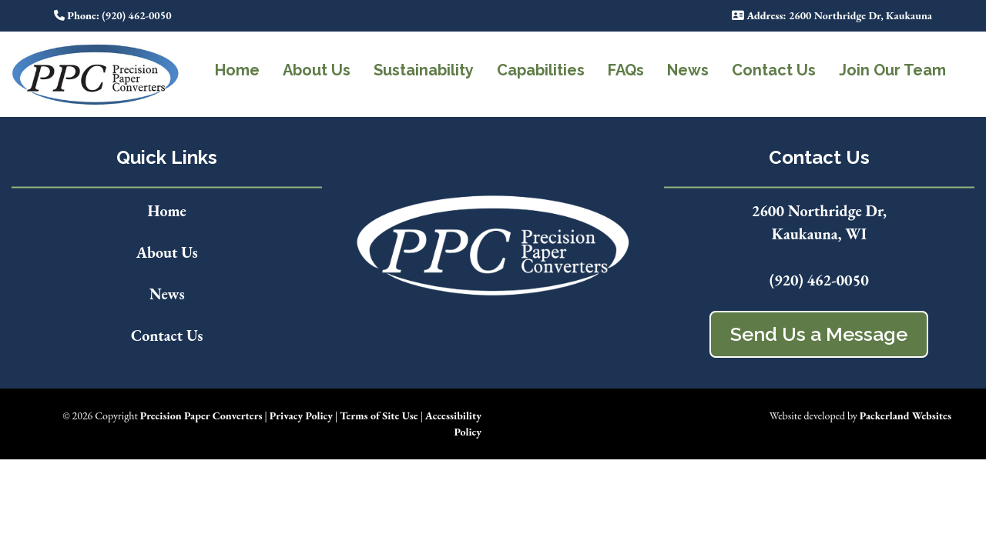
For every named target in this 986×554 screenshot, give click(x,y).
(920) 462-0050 (819, 280)
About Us (316, 70)
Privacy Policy (301, 415)
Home (237, 70)
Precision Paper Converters (201, 415)
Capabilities (541, 70)
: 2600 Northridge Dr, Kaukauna (832, 15)
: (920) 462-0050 (113, 15)
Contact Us (774, 70)
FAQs (626, 70)
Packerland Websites (905, 415)
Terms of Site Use (379, 415)
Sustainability (424, 70)
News (688, 70)
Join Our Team (892, 70)
